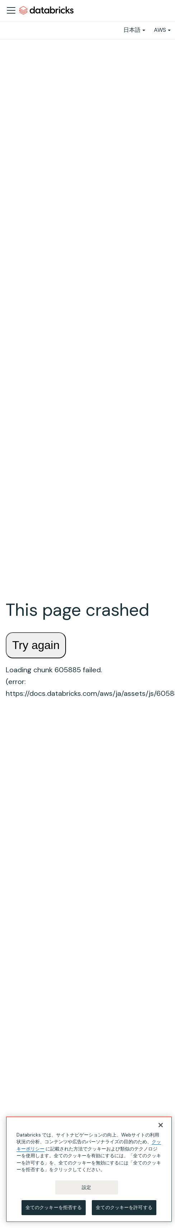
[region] (89, 1169)
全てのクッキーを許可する (124, 1207)
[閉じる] (161, 1125)
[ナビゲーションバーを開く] (11, 10)
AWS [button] (160, 30)
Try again (36, 645)
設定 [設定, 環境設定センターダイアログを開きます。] (86, 1187)
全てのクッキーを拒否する (53, 1207)
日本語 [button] (132, 30)
